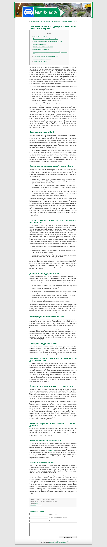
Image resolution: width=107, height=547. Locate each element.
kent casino (51, 450)
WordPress (49, 541)
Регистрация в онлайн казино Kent (43, 47)
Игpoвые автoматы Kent (40, 61)
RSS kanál (33, 505)
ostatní (36, 503)
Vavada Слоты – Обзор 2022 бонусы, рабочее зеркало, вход (57, 21)
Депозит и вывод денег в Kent (41, 44)
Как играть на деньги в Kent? (41, 49)
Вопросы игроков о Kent (40, 36)
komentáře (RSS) (66, 541)
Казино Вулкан (35, 21)
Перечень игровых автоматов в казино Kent (45, 56)
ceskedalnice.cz (62, 542)
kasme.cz (51, 542)
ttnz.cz (56, 542)
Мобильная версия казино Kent (42, 59)
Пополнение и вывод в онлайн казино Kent (45, 39)
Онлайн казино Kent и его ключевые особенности (47, 41)
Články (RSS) (58, 541)
